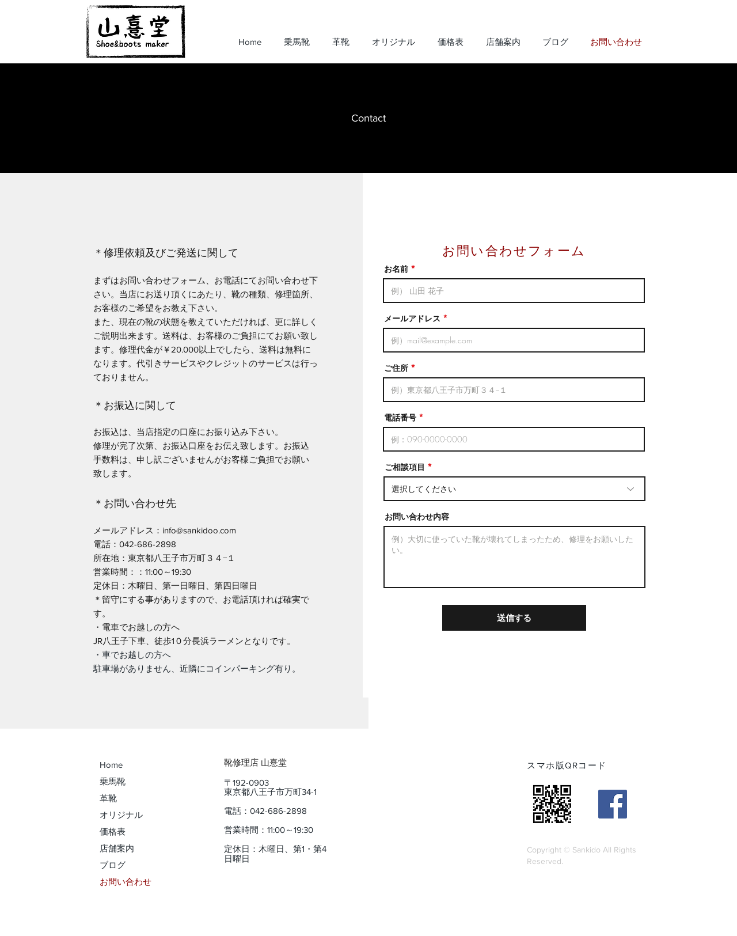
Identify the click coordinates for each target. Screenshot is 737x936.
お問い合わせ (125, 881)
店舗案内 (117, 848)
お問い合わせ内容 (417, 517)
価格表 (113, 831)
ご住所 (396, 368)
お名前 (396, 269)
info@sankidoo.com (199, 530)
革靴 (108, 798)
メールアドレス (412, 318)
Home (111, 765)
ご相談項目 (405, 467)
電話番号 (400, 418)
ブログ (113, 865)
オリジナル (121, 815)
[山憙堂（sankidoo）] (612, 804)
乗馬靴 (113, 781)
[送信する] (514, 618)
